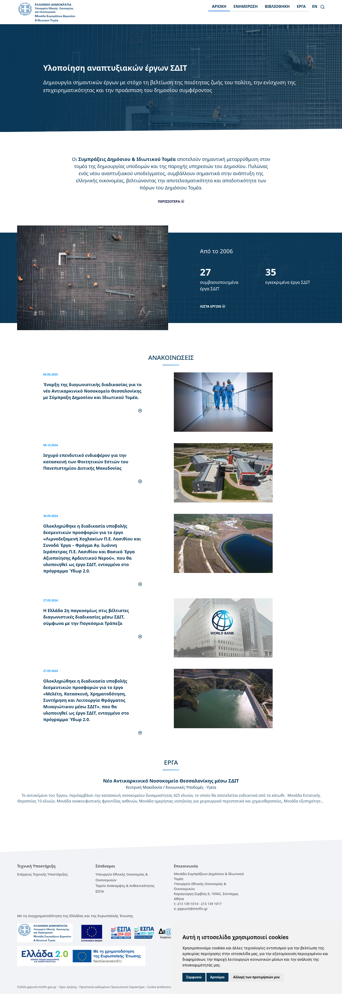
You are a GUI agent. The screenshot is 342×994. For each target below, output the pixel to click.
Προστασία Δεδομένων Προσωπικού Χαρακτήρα (112, 987)
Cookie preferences (160, 987)
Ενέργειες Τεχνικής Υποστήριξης (42, 874)
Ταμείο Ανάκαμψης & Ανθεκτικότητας (125, 885)
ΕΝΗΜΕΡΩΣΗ (245, 6)
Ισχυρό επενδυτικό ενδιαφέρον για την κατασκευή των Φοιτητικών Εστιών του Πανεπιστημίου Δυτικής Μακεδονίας (85, 461)
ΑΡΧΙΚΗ (219, 6)
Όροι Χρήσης (68, 987)
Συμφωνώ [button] (194, 977)
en (314, 6)
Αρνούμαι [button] (217, 977)
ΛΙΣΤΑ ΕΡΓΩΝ (212, 306)
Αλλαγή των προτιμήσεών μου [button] (256, 977)
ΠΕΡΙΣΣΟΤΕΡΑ (171, 201)
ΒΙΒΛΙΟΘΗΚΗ (277, 6)
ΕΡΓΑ (301, 6)
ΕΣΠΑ (99, 891)
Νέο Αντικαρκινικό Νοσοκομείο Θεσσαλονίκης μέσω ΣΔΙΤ (171, 781)
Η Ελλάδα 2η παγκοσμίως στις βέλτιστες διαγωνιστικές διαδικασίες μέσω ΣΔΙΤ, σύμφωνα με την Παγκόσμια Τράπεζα (86, 617)
